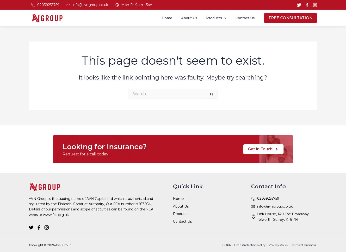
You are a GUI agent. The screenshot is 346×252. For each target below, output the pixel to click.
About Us (195, 18)
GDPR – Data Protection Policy (245, 245)
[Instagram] (315, 5)
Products (220, 18)
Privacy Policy (279, 245)
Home (174, 18)
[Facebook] (307, 5)
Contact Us (246, 18)
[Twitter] (299, 5)
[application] (227, 18)
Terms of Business (304, 245)
